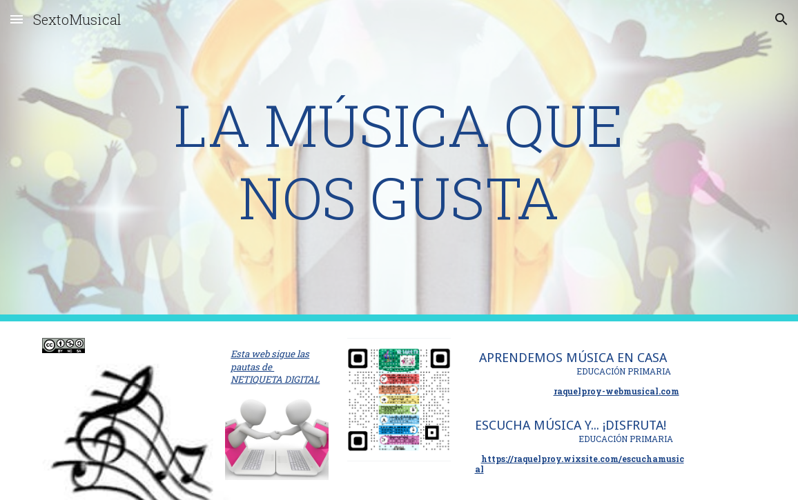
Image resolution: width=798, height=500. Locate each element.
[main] (399, 161)
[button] (16, 19)
